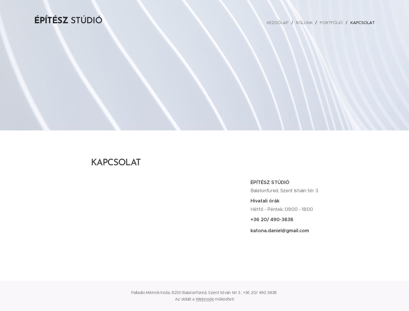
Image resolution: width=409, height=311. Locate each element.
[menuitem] (278, 23)
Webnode (205, 299)
